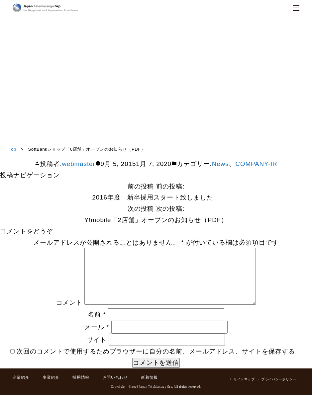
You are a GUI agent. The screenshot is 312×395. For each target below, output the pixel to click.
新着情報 (149, 377)
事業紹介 (51, 377)
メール (96, 327)
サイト (97, 339)
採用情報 (80, 377)
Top (12, 149)
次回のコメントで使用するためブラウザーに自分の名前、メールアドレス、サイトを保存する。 (159, 351)
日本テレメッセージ (45, 7)
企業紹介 (21, 377)
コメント (69, 302)
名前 (97, 314)
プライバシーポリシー (278, 379)
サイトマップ (244, 379)
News (220, 163)
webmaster (78, 163)
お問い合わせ (115, 377)
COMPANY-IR (256, 163)
